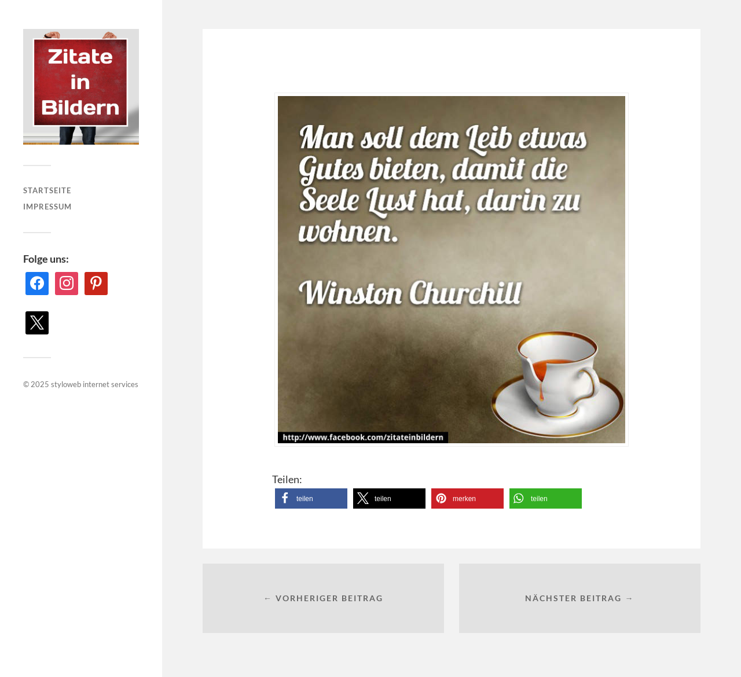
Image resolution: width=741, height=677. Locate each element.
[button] (311, 498)
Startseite (47, 190)
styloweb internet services (94, 384)
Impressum (47, 206)
